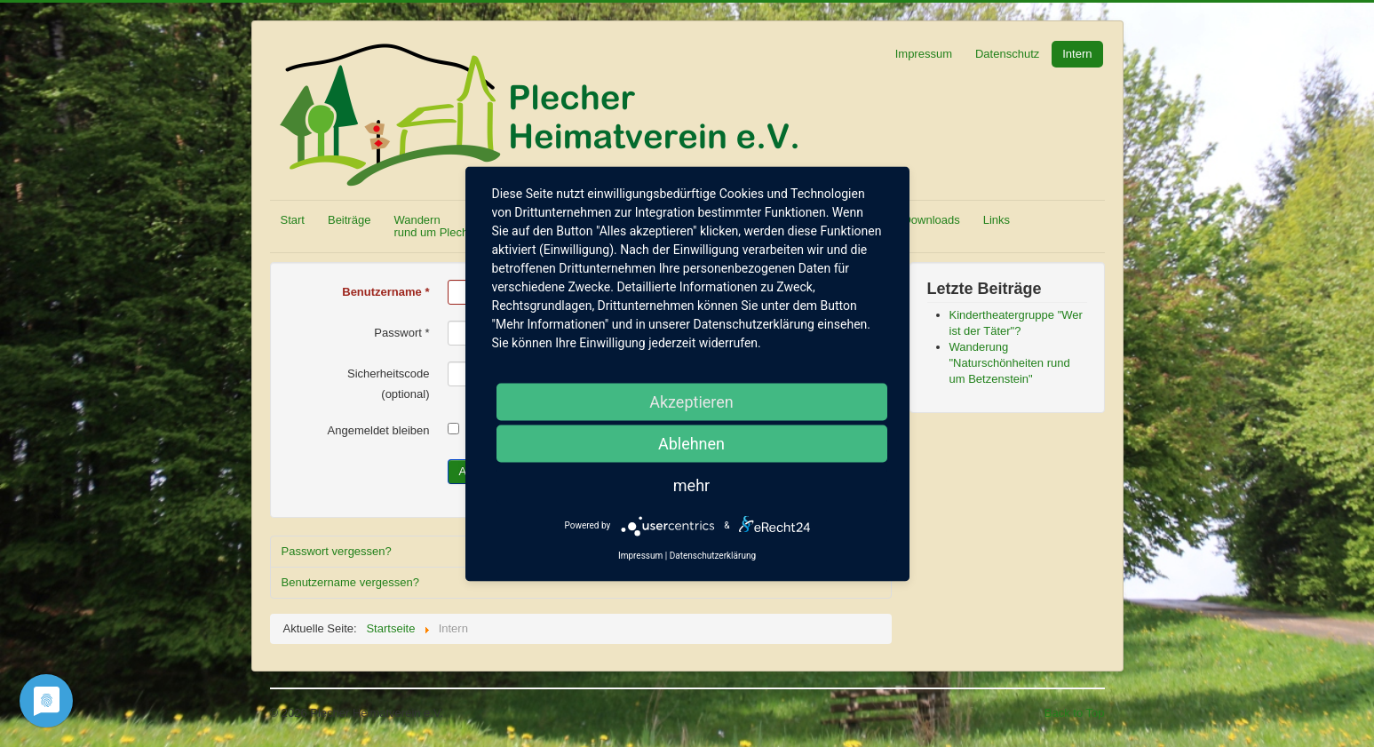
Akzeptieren (691, 401)
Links (996, 219)
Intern (1077, 53)
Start (293, 219)
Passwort (401, 332)
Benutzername (385, 291)
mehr (691, 484)
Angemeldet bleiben (379, 430)
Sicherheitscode (388, 373)
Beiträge (349, 219)
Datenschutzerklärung (713, 555)
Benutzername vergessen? (350, 582)
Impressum (923, 53)
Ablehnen (691, 442)
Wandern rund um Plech (430, 226)
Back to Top (1074, 712)
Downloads (930, 219)
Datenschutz (1007, 53)
